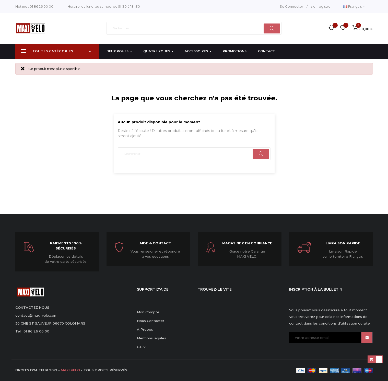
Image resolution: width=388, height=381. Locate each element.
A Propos (145, 329)
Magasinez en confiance (247, 243)
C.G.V (141, 347)
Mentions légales (151, 338)
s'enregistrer (321, 6)
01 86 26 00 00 (41, 6)
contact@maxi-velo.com (36, 315)
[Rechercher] (194, 28)
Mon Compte (148, 312)
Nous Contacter (150, 321)
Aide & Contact (155, 243)
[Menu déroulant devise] (354, 6)
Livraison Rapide (343, 243)
